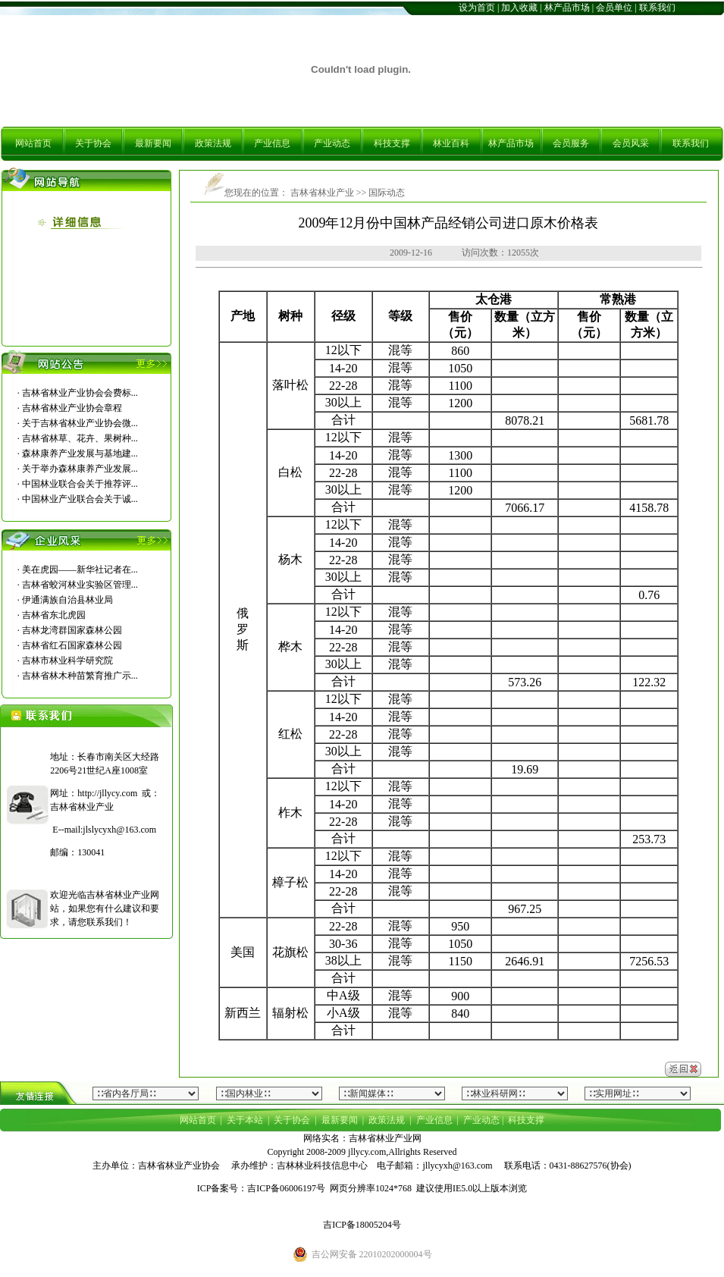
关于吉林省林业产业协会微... (80, 423)
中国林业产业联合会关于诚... (80, 499)
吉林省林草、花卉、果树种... (80, 438)
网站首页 (33, 143)
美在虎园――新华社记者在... (80, 569)
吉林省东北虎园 (54, 615)
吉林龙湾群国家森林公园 (72, 630)
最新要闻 (153, 143)
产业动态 (332, 143)
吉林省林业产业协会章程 (72, 408)
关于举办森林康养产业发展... (80, 468)
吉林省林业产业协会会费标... (80, 392)
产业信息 (272, 143)
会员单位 (614, 7)
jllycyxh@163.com (457, 1165)
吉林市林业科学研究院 (67, 660)
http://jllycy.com (107, 793)
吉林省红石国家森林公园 (72, 645)
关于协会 (93, 143)
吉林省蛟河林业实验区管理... (80, 584)
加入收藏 (519, 7)
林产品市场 (567, 7)
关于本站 (245, 1120)
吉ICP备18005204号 (362, 1224)
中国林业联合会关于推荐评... (80, 483)
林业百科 (451, 143)
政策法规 (213, 143)
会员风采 (631, 143)
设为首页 (477, 7)
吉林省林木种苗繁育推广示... (80, 675)
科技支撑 (392, 143)
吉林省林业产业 (321, 192)
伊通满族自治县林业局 (67, 600)
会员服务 (571, 143)
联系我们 (657, 7)
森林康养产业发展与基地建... (80, 453)
